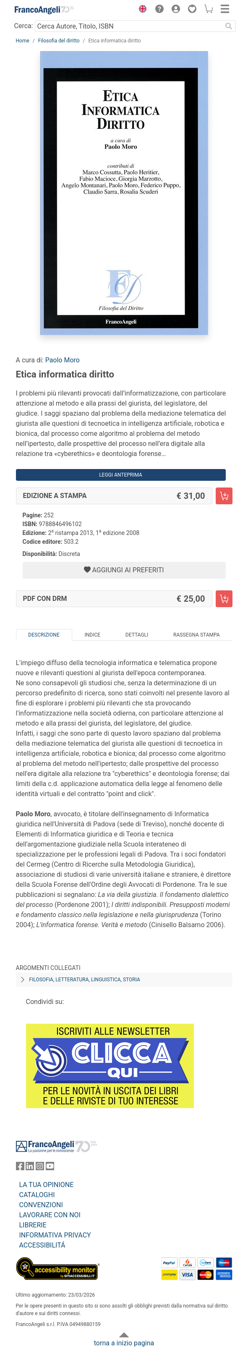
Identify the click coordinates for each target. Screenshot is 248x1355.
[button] (141, 10)
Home (22, 41)
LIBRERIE (33, 1225)
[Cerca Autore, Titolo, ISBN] (128, 26)
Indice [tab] (92, 635)
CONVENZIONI (41, 1205)
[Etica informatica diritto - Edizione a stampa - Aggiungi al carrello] (224, 495)
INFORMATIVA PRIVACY (55, 1235)
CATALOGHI (37, 1195)
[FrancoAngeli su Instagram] (40, 1168)
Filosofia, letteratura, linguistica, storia (84, 980)
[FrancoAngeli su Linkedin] (30, 1168)
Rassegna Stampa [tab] (196, 635)
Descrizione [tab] (43, 635)
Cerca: (23, 26)
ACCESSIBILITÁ (42, 1245)
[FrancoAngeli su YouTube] (50, 1168)
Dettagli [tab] (136, 635)
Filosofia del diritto (59, 41)
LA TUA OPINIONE (46, 1185)
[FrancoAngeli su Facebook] (20, 1168)
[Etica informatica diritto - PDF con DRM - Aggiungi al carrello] (224, 598)
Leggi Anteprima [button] (120, 475)
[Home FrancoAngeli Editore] (44, 10)
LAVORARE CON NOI (50, 1215)
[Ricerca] (229, 26)
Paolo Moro (62, 360)
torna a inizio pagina (124, 1343)
